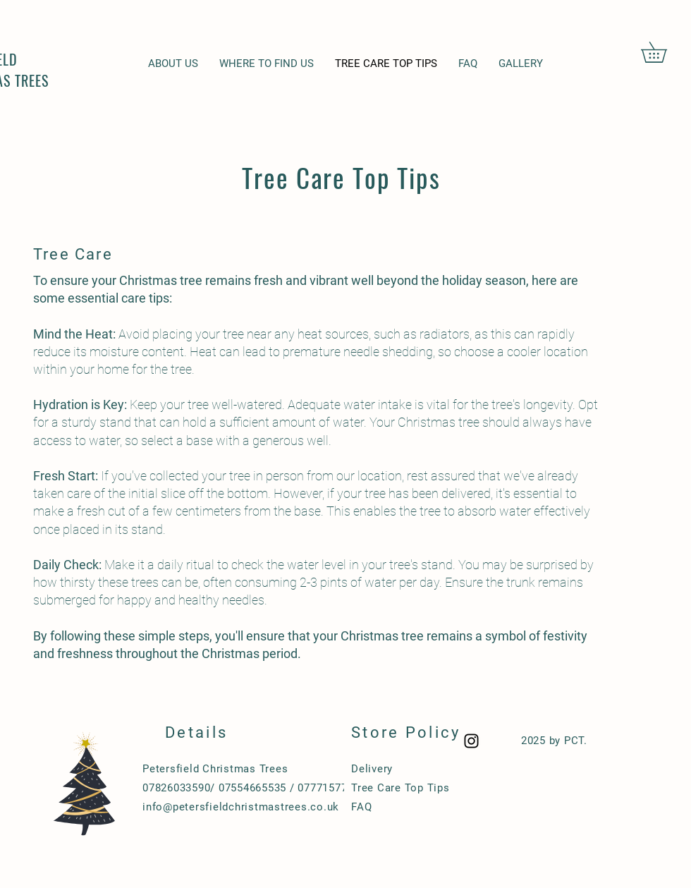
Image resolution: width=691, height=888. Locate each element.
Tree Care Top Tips (400, 787)
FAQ (361, 807)
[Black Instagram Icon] (471, 740)
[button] (664, 52)
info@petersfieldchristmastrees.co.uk (240, 807)
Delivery (372, 768)
